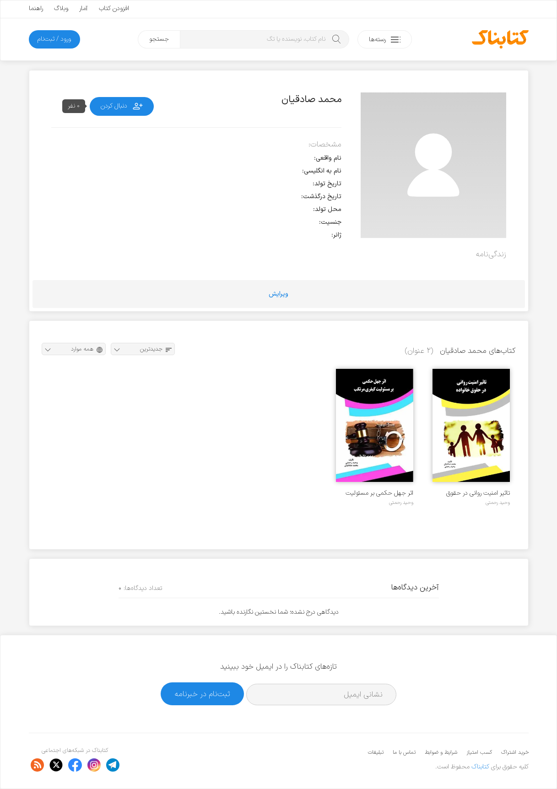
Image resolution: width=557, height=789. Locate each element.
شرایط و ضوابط (441, 752)
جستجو (159, 39)
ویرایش (278, 294)
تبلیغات (376, 752)
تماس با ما (404, 752)
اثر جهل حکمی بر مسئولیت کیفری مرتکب (379, 493)
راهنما (36, 8)
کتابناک (480, 767)
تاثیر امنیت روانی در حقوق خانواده (478, 493)
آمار (83, 8)
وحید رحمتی (498, 502)
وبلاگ (61, 8)
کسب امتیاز (479, 752)
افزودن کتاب (114, 8)
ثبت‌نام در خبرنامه (202, 694)
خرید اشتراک (515, 752)
